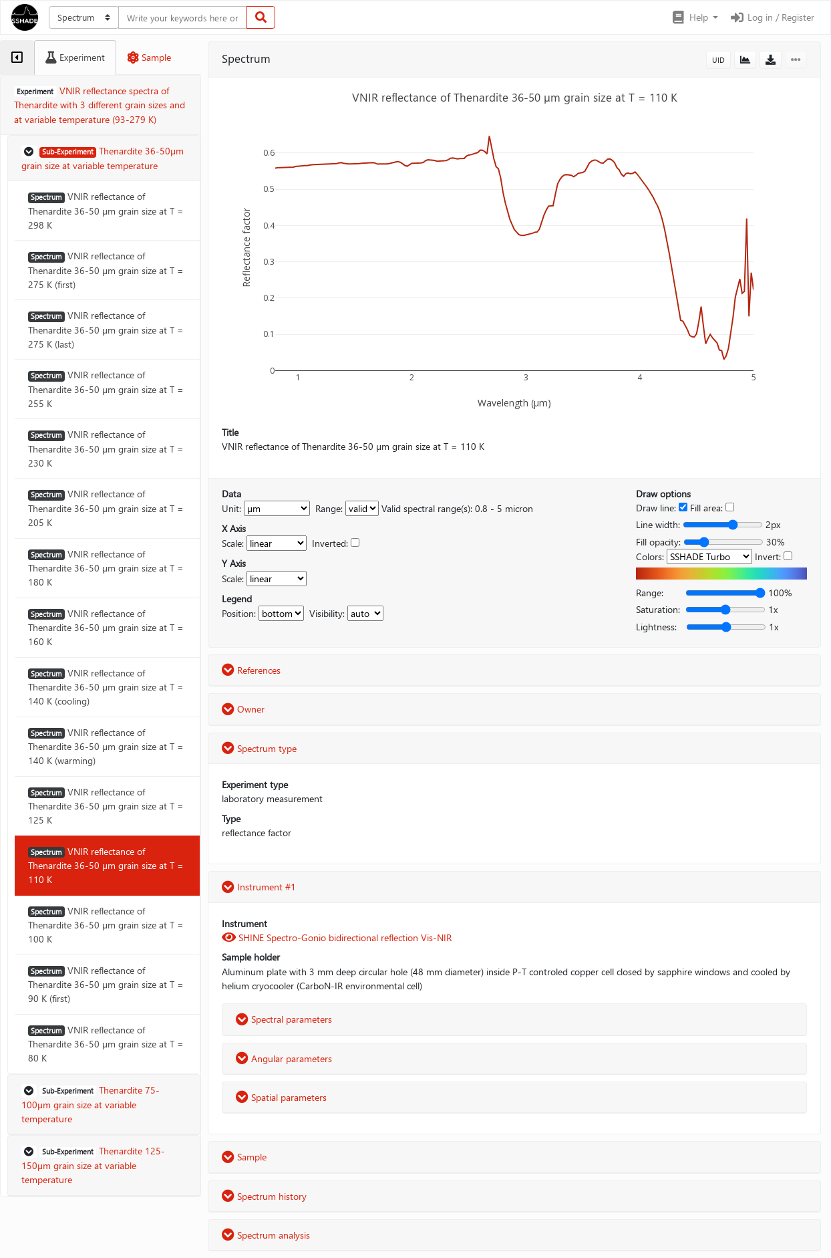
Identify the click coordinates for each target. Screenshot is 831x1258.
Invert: (768, 556)
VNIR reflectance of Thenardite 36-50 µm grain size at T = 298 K (106, 210)
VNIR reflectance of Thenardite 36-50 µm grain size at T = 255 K (106, 389)
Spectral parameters (284, 1019)
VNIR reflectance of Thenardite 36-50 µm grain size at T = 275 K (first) (106, 270)
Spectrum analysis (266, 1235)
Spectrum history (264, 1196)
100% (780, 592)
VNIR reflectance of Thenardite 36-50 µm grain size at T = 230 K (106, 448)
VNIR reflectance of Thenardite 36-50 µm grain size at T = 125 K (106, 806)
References (251, 670)
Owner (243, 709)
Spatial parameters (281, 1097)
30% (775, 541)
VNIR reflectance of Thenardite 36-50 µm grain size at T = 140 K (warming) (106, 746)
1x (773, 609)
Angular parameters (284, 1058)
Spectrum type (259, 748)
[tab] (17, 57)
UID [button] (718, 59)
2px (773, 524)
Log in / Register (771, 17)
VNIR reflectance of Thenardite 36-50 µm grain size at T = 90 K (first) (106, 984)
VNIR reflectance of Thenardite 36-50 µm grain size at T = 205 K (106, 508)
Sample (244, 1156)
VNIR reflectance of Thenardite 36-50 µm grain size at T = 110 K (106, 865)
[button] (694, 17)
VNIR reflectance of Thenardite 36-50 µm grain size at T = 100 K (106, 925)
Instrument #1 (259, 886)
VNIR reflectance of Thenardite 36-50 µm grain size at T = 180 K (106, 568)
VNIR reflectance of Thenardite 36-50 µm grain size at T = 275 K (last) (106, 329)
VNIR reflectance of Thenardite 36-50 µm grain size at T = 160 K (106, 627)
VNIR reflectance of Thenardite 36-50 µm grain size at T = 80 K (106, 1044)
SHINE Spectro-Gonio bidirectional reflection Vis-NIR (337, 937)
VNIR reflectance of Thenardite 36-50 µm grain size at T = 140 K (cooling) (106, 687)
